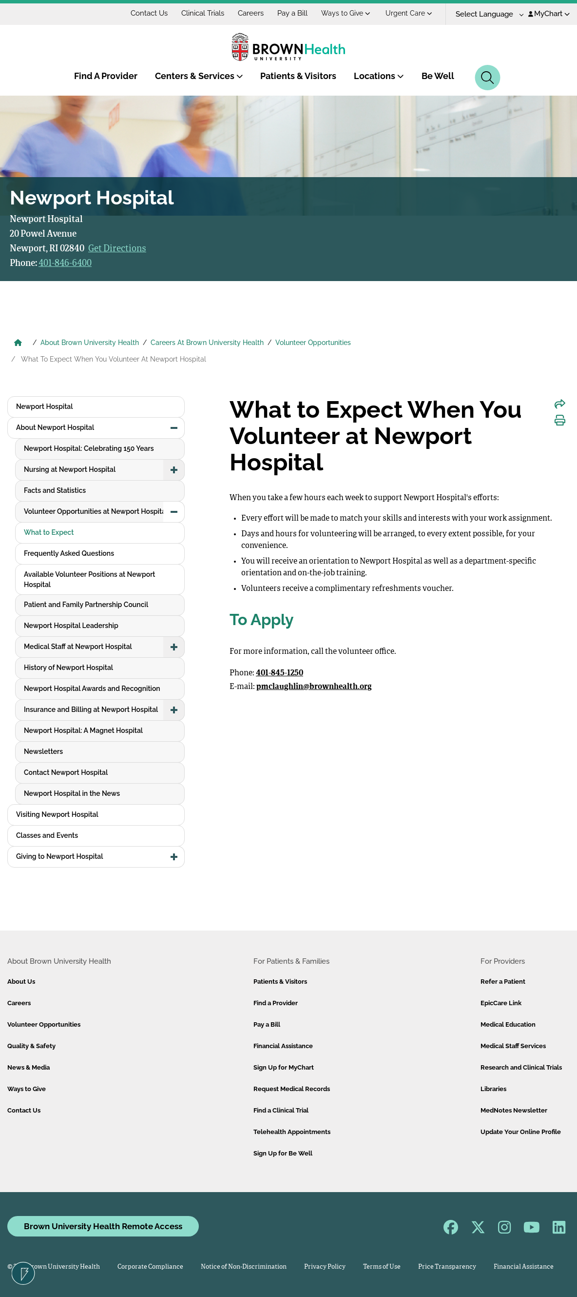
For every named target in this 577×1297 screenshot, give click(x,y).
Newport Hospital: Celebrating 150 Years (89, 448)
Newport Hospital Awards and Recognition (92, 688)
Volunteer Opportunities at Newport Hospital (96, 511)
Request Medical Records (291, 1089)
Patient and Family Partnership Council (86, 604)
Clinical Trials (202, 13)
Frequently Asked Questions (69, 553)
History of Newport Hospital (68, 667)
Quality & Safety (31, 1046)
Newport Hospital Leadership (71, 625)
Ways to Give (345, 13)
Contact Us (149, 13)
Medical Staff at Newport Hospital (78, 646)
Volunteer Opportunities (313, 342)
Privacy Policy (325, 1267)
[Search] (487, 77)
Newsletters (43, 751)
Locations (379, 76)
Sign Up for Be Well (282, 1153)
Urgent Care (408, 13)
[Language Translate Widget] (486, 14)
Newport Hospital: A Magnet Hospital (83, 730)
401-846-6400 (65, 263)
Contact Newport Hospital (66, 772)
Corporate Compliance (150, 1267)
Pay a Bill (292, 13)
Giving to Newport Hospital (59, 856)
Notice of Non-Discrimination (244, 1267)
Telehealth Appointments (291, 1131)
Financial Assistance (283, 1046)
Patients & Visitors (298, 76)
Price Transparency (447, 1267)
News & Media (28, 1067)
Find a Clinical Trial (280, 1110)
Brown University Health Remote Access (103, 1226)
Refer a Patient (503, 981)
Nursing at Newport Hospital (69, 469)
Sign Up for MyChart (283, 1067)
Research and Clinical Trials (521, 1067)
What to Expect (49, 532)
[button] (174, 428)
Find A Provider (105, 76)
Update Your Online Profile (521, 1131)
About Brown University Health (89, 342)
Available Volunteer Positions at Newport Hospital (89, 579)
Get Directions (117, 248)
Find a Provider (275, 1003)
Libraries (493, 1089)
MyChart (549, 13)
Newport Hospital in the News (72, 793)
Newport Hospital (44, 406)
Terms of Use (382, 1267)
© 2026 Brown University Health (53, 1267)
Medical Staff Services (513, 1046)
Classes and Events (47, 835)
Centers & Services (199, 76)
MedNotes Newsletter (514, 1110)
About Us (21, 981)
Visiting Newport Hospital (57, 814)
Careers (251, 13)
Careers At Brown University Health (207, 342)
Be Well (438, 76)
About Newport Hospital (55, 427)
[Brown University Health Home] (18, 343)
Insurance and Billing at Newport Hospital (91, 709)
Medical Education (508, 1024)
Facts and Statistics (55, 490)
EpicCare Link (501, 1003)
